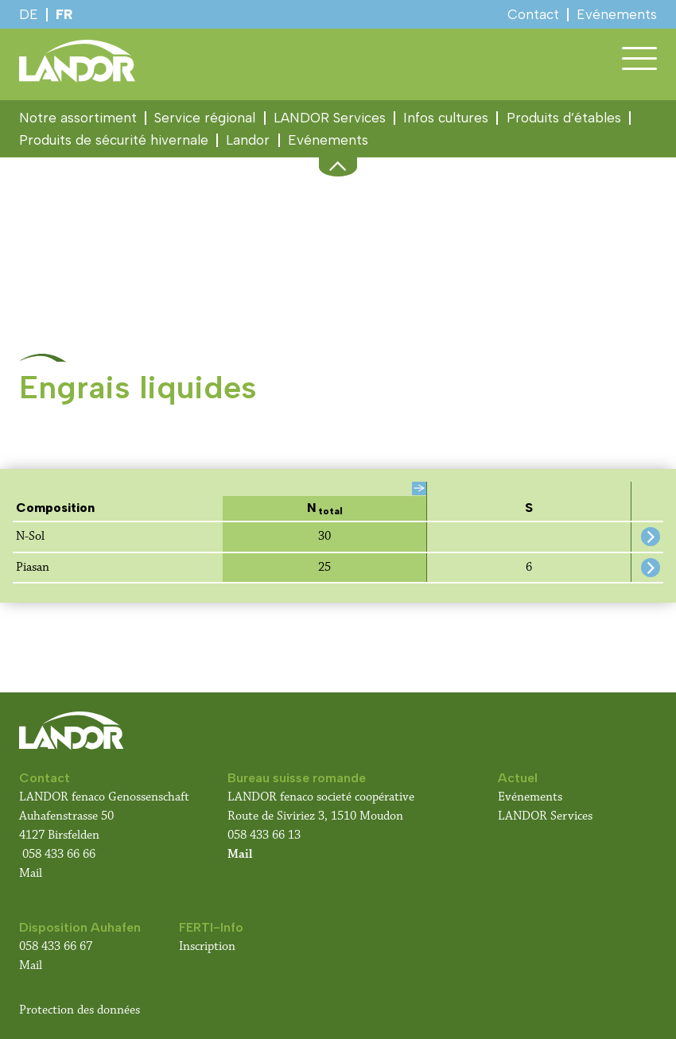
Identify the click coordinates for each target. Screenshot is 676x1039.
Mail (30, 873)
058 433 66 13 (264, 835)
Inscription (207, 946)
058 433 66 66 (58, 854)
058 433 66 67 (55, 946)
